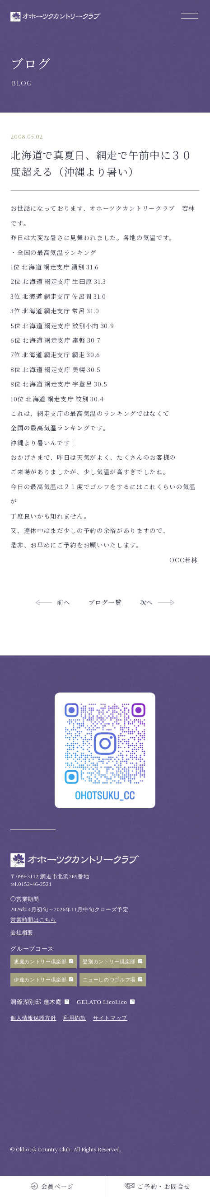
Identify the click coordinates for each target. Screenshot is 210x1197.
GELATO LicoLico (102, 1002)
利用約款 (74, 1018)
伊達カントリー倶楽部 (40, 979)
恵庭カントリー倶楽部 (40, 961)
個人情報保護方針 (33, 1018)
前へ (63, 602)
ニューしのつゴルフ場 (109, 979)
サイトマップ (110, 1018)
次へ (146, 602)
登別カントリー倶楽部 (109, 961)
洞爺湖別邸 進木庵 (35, 1002)
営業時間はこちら (33, 920)
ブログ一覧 (105, 602)
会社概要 (21, 933)
